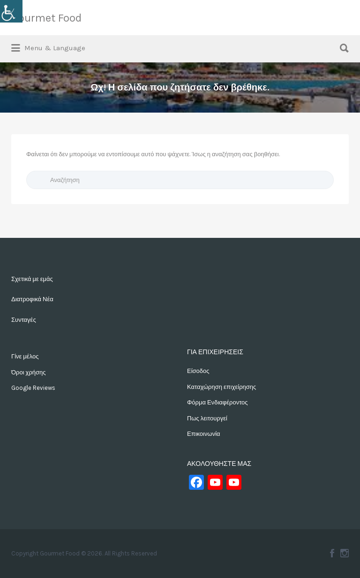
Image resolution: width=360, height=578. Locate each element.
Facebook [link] (332, 553)
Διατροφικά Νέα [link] (32, 299)
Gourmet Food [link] (46, 17)
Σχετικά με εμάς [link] (32, 278)
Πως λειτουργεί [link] (207, 418)
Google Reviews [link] (33, 387)
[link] (11, 11)
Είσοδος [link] (198, 370)
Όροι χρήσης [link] (28, 372)
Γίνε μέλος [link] (24, 356)
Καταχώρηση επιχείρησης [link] (221, 386)
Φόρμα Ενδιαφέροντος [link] (217, 402)
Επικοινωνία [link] (203, 433)
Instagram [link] (344, 553)
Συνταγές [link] (23, 319)
